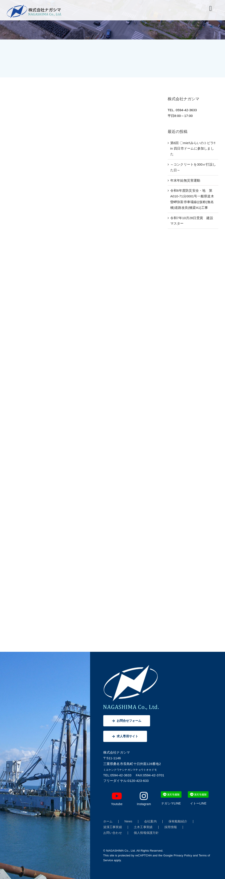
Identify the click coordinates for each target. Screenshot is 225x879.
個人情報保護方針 (146, 832)
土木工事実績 (143, 827)
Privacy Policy (183, 855)
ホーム (108, 821)
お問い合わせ (112, 832)
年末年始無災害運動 (185, 180)
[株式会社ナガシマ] (34, 6)
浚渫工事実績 (112, 827)
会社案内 (150, 821)
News (128, 821)
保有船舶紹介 (178, 821)
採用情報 (170, 827)
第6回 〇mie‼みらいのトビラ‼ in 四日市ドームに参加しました (193, 148)
